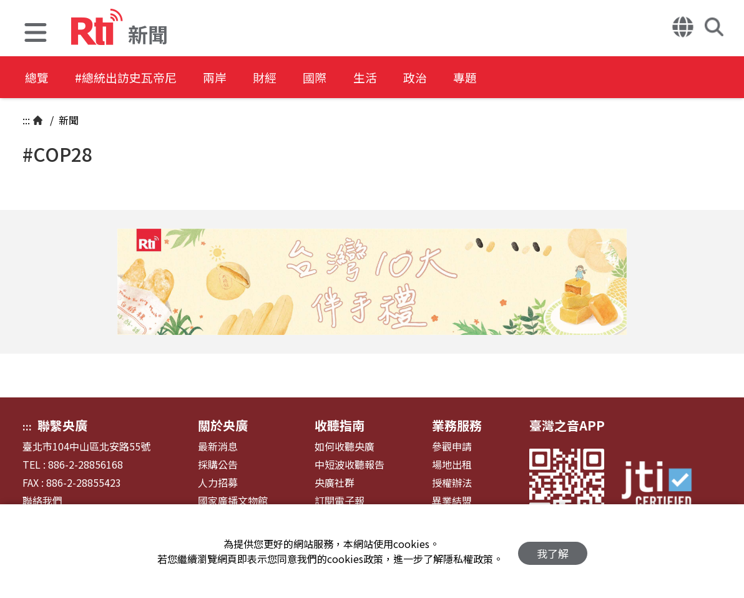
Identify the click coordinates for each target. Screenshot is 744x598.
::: (26, 119)
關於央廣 (223, 425)
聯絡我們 (42, 501)
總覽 (37, 78)
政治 (456, 78)
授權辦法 (452, 483)
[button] (35, 34)
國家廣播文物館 (233, 501)
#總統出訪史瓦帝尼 (134, 78)
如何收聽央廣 (344, 446)
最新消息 (218, 446)
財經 (288, 78)
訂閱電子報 (340, 501)
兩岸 (232, 78)
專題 (513, 78)
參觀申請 (452, 446)
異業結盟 (452, 501)
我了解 (553, 551)
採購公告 (218, 465)
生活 (400, 78)
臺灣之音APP (567, 425)
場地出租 (452, 465)
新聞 (67, 119)
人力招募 (218, 483)
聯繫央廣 (62, 425)
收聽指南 (340, 425)
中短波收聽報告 (349, 465)
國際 (344, 78)
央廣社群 (335, 483)
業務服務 (457, 425)
